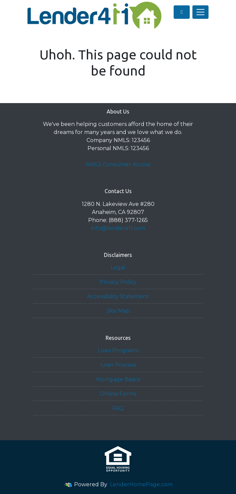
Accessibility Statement (118, 296)
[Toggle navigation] (200, 12)
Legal (118, 267)
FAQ (118, 408)
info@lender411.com (118, 228)
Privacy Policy (118, 282)
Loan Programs (118, 350)
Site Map (118, 311)
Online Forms (118, 394)
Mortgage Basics (118, 379)
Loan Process (118, 365)
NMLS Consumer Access (118, 164)
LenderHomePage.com (141, 484)
